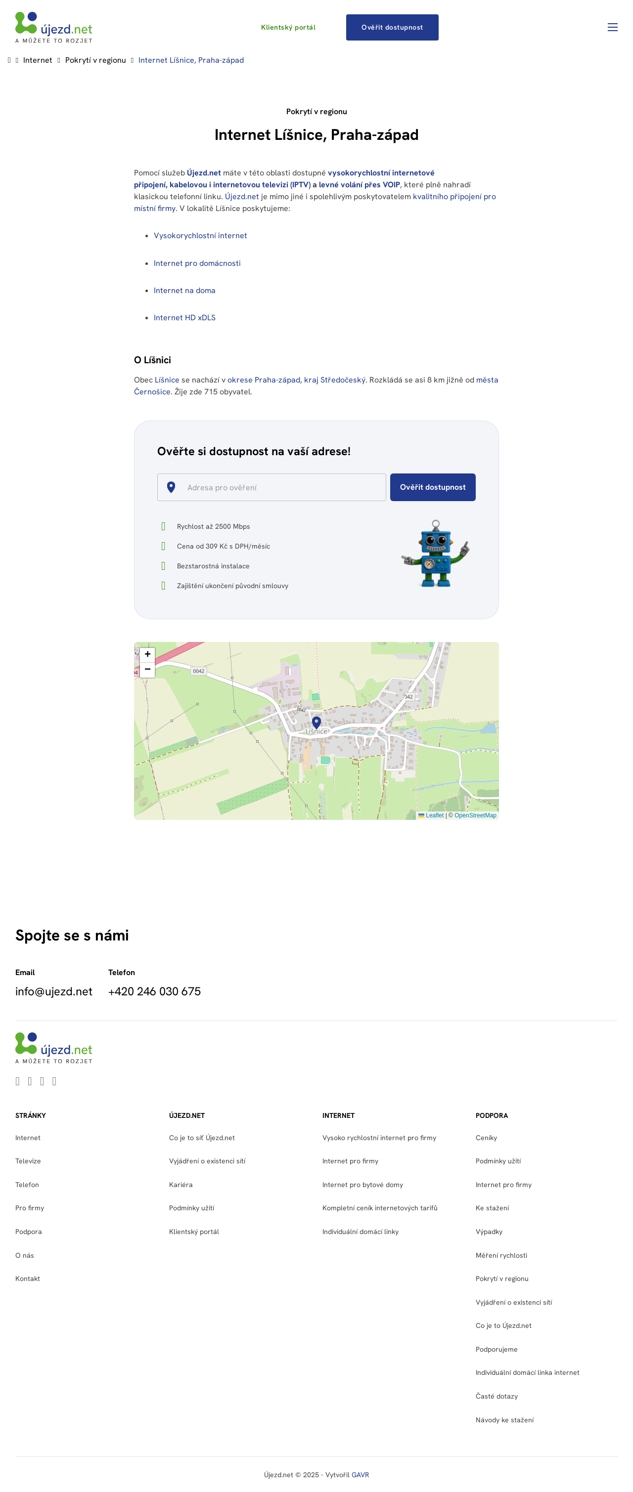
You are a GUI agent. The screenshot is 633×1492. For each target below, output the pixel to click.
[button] (316, 723)
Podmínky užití (191, 1207)
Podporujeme (497, 1349)
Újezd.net (204, 173)
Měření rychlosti (501, 1255)
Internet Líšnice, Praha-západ (191, 60)
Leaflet (431, 815)
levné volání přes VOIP (359, 184)
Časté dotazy (497, 1396)
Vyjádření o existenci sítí (207, 1160)
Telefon (27, 1184)
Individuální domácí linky (360, 1231)
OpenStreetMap (475, 815)
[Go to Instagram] (54, 1082)
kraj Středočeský (334, 380)
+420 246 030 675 (154, 991)
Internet (37, 60)
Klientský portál (288, 27)
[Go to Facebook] (42, 1082)
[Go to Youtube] (30, 1082)
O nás (24, 1255)
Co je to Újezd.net (504, 1325)
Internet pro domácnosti (198, 263)
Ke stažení (492, 1207)
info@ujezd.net (53, 991)
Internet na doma (185, 290)
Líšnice (167, 380)
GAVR (360, 1474)
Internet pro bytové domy (362, 1184)
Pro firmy (29, 1207)
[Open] (382, 488)
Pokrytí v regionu (95, 60)
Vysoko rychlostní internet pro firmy (379, 1137)
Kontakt (27, 1278)
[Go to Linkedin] (17, 1082)
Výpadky (489, 1231)
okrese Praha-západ (263, 380)
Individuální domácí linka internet (528, 1372)
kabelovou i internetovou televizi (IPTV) (240, 184)
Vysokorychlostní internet (200, 235)
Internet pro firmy (350, 1160)
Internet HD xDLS (185, 317)
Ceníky (486, 1137)
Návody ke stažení (505, 1419)
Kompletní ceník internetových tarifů (380, 1207)
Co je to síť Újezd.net (202, 1137)
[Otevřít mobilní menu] (613, 27)
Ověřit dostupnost (392, 27)
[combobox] (275, 487)
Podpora (28, 1231)
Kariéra (181, 1184)
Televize (28, 1160)
